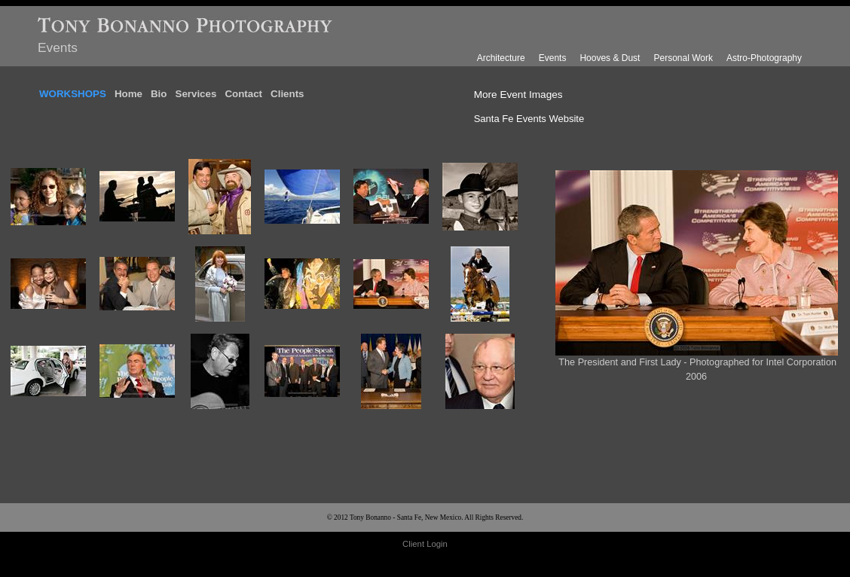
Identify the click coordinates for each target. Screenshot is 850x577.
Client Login (425, 543)
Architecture (501, 58)
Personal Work (682, 58)
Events (553, 58)
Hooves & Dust (609, 58)
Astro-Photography (764, 58)
